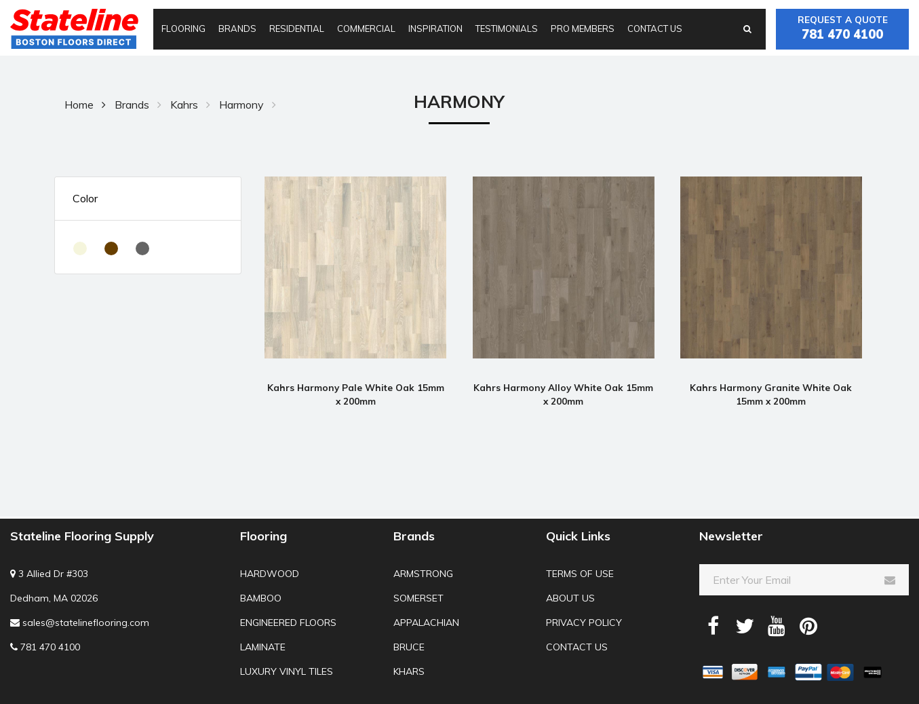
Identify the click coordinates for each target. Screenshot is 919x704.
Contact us (654, 28)
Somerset (418, 598)
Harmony (241, 104)
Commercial (366, 28)
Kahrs (184, 104)
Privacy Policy (584, 622)
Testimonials (506, 28)
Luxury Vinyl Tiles (286, 671)
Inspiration (435, 28)
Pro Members (582, 28)
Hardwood (269, 574)
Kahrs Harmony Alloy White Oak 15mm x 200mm (563, 394)
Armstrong (423, 574)
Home (79, 104)
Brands (237, 28)
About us (570, 598)
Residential (296, 28)
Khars (409, 671)
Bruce (409, 647)
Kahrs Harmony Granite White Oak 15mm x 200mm (771, 394)
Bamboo (260, 598)
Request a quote (842, 29)
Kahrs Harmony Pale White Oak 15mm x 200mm (355, 394)
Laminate (263, 647)
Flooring (183, 28)
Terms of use (580, 574)
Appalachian (426, 622)
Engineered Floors (288, 622)
